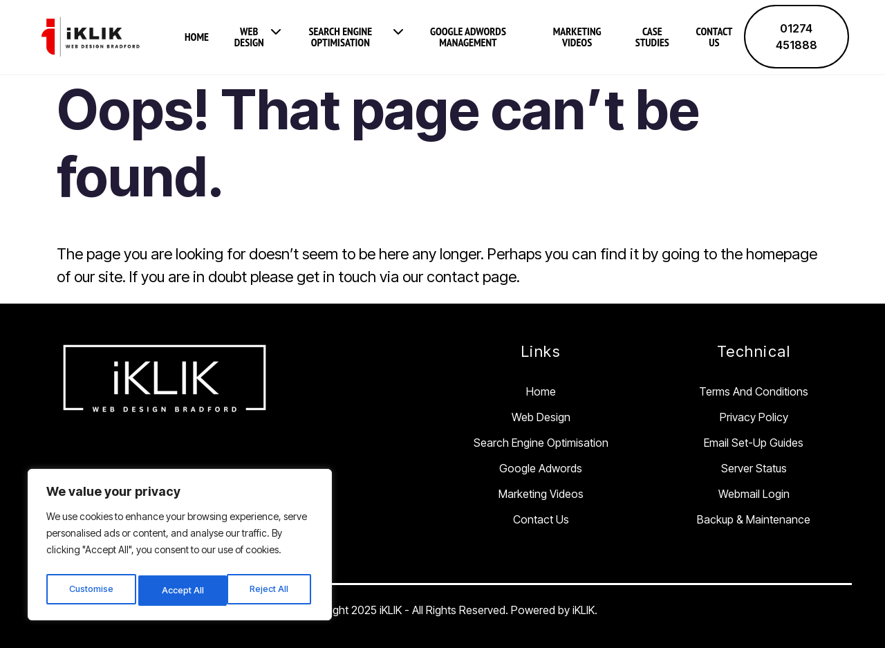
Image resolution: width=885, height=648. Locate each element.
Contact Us (714, 37)
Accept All (270, 590)
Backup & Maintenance (753, 519)
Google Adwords (540, 467)
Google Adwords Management (468, 37)
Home (197, 36)
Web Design (249, 37)
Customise (90, 590)
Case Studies (652, 37)
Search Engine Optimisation (340, 37)
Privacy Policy (754, 416)
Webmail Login (754, 493)
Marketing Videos (577, 37)
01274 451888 (796, 36)
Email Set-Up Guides (753, 442)
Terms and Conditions (753, 391)
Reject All (182, 590)
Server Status (754, 467)
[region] (180, 547)
